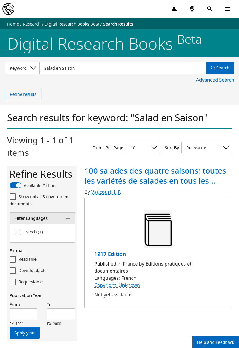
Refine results (23, 94)
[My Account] (174, 9)
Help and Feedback (215, 342)
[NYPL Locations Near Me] (192, 9)
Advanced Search (215, 80)
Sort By (172, 147)
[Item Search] (122, 68)
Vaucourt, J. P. (106, 192)
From (15, 304)
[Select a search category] (22, 68)
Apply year (24, 333)
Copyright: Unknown (117, 285)
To (49, 304)
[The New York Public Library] (8, 9)
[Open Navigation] (228, 9)
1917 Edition (110, 254)
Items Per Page (108, 147)
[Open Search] (210, 9)
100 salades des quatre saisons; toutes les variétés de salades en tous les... (155, 175)
